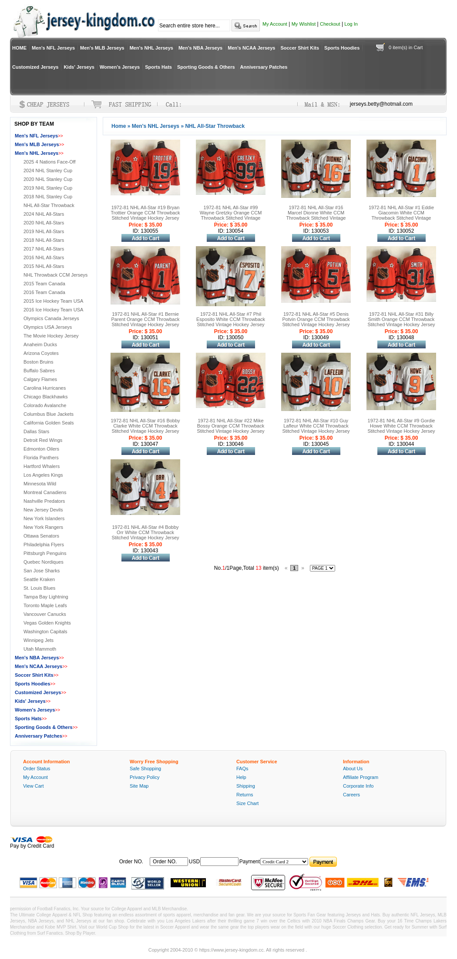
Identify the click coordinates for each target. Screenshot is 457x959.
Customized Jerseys (35, 67)
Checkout (330, 24)
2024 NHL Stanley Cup (48, 170)
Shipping (245, 786)
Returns (244, 794)
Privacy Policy (144, 777)
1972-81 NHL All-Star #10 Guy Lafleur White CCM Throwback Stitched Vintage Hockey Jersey (315, 426)
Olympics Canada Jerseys (51, 318)
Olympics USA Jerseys (48, 327)
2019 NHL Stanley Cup (48, 187)
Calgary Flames (40, 379)
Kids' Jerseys (79, 67)
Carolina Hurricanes (45, 388)
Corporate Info (358, 786)
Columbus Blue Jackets (49, 414)
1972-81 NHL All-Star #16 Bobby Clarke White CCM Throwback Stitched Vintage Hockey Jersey (145, 426)
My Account (274, 24)
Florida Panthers (41, 457)
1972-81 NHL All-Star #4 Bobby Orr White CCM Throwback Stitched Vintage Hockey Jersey (145, 532)
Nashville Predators (44, 501)
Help (241, 777)
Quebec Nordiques (44, 562)
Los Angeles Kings (43, 475)
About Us (353, 768)
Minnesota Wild (40, 483)
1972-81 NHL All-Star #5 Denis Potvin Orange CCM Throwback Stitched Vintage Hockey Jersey (315, 319)
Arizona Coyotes (41, 353)
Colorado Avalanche (45, 405)
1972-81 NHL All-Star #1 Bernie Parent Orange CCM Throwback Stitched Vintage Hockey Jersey (145, 319)
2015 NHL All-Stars (44, 266)
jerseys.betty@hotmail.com (381, 104)
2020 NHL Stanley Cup (48, 179)
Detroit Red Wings (43, 440)
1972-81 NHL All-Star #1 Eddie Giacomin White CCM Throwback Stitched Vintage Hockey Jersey (401, 215)
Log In (351, 24)
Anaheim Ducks (40, 344)
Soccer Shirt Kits (299, 47)
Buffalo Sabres (39, 370)
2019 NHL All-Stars (44, 231)
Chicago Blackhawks (46, 396)
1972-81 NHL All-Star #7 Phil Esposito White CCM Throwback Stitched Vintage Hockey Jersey (230, 319)
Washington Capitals (45, 631)
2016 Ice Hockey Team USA (53, 309)
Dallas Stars (36, 431)
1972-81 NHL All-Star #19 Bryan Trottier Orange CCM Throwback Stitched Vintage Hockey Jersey (145, 213)
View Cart (33, 786)
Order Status (36, 768)
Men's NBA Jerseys (200, 47)
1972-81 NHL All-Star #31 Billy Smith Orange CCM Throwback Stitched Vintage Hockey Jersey (401, 319)
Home (118, 126)
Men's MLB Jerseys (102, 47)
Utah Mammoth (40, 649)
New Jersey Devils (43, 509)
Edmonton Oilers (41, 448)
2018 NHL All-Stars (44, 240)
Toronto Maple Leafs (45, 605)
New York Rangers (43, 527)
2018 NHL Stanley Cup (48, 196)
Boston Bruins (38, 361)
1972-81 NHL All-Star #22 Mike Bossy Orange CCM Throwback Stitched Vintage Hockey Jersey (230, 426)
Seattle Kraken (39, 579)
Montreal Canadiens (45, 492)
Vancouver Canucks (45, 614)
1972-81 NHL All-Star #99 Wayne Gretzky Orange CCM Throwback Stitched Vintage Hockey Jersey (231, 215)
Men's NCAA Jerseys (251, 47)
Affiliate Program (360, 777)
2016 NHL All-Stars (44, 257)
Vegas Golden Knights (47, 622)
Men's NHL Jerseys (151, 47)
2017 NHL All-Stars (44, 248)
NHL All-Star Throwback (49, 205)
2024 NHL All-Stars (44, 214)
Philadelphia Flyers (44, 544)
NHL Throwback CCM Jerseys (55, 274)
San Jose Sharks (42, 570)
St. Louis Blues (39, 588)
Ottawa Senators (41, 535)
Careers (351, 794)
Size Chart (247, 803)
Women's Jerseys (120, 67)
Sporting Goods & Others (206, 67)
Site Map (139, 786)
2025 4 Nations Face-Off (50, 161)
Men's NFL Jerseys (53, 47)
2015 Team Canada (44, 283)
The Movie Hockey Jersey (51, 335)
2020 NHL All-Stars (44, 222)
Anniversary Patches (264, 67)
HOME (19, 47)
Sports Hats (158, 67)
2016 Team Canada (44, 292)
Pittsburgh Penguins (45, 553)
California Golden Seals (49, 422)
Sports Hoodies (342, 47)
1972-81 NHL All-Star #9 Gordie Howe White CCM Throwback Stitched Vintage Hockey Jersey (401, 426)
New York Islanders (44, 518)
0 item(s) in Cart (406, 47)
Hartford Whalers (42, 466)
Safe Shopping (145, 768)
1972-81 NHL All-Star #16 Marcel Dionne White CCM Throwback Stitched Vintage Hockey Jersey (316, 215)
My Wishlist (304, 24)
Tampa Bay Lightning (46, 596)
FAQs (242, 768)
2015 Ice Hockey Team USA (53, 301)
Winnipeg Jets (39, 640)
